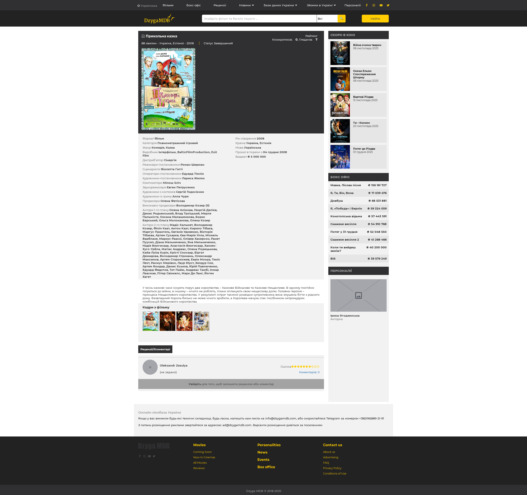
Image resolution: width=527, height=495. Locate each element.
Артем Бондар (154, 266)
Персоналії (352, 5)
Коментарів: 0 (309, 370)
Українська (149, 5)
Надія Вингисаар (156, 245)
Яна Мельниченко (201, 242)
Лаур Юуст (186, 263)
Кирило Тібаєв (201, 228)
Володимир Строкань (176, 256)
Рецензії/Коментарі (155, 349)
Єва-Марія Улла (192, 235)
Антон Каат (179, 228)
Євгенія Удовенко (184, 231)
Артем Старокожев (174, 259)
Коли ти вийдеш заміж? (343, 249)
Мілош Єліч (172, 182)
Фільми (168, 5)
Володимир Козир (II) (193, 205)
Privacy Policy (332, 466)
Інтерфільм (167, 152)
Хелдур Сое (204, 263)
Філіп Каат (162, 228)
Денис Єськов (177, 266)
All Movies (200, 460)
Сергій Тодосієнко (190, 192)
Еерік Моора (200, 259)
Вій (332, 258)
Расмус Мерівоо (163, 263)
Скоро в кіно (342, 35)
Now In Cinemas (204, 455)
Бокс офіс (193, 5)
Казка (170, 147)
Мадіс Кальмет (181, 225)
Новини (245, 5)
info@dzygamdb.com (280, 416)
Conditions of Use (334, 471)
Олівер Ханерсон (196, 238)
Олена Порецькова (202, 249)
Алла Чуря (180, 196)
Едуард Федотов (155, 269)
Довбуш (336, 200)
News (262, 450)
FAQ (326, 460)
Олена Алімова (181, 210)
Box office (266, 465)
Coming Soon (202, 450)
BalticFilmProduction (193, 152)
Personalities (269, 443)
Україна (165, 43)
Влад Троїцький (187, 213)
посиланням (313, 423)
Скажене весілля (343, 224)
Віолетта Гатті (172, 169)
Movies (199, 443)
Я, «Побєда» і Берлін (346, 208)
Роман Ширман (192, 164)
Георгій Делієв (205, 210)
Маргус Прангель (156, 231)
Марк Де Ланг (192, 273)
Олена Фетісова (172, 201)
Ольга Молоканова (174, 220)
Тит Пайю (177, 269)
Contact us (332, 443)
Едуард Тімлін (193, 173)
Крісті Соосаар (181, 252)
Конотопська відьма (346, 216)
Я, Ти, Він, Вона (342, 193)
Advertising (330, 455)
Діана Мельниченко (170, 242)
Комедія (158, 147)
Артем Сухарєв (167, 235)
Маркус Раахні (170, 238)
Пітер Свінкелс (168, 273)
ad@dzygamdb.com (236, 423)
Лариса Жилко (193, 178)
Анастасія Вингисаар (186, 245)
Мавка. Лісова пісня (345, 185)
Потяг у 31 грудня (343, 231)
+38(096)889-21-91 (371, 416)
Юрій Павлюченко (203, 266)
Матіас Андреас (174, 249)
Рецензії (220, 5)
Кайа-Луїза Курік (155, 252)
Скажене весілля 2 (344, 239)
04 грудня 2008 (275, 152)
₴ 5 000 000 (257, 156)
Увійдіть (195, 382)
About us (329, 450)
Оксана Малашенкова (177, 217)
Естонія (178, 43)
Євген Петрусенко (181, 187)
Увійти (375, 18)
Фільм (159, 138)
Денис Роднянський (158, 213)
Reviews (199, 466)
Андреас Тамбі (197, 269)
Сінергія (170, 160)
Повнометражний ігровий (177, 143)
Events (263, 458)
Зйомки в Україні (320, 5)
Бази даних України (279, 5)
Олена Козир (200, 220)
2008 (260, 138)
